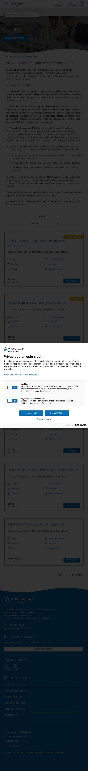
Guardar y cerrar (44, 419)
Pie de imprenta (32, 374)
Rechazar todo (57, 413)
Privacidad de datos (13, 374)
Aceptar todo (31, 413)
